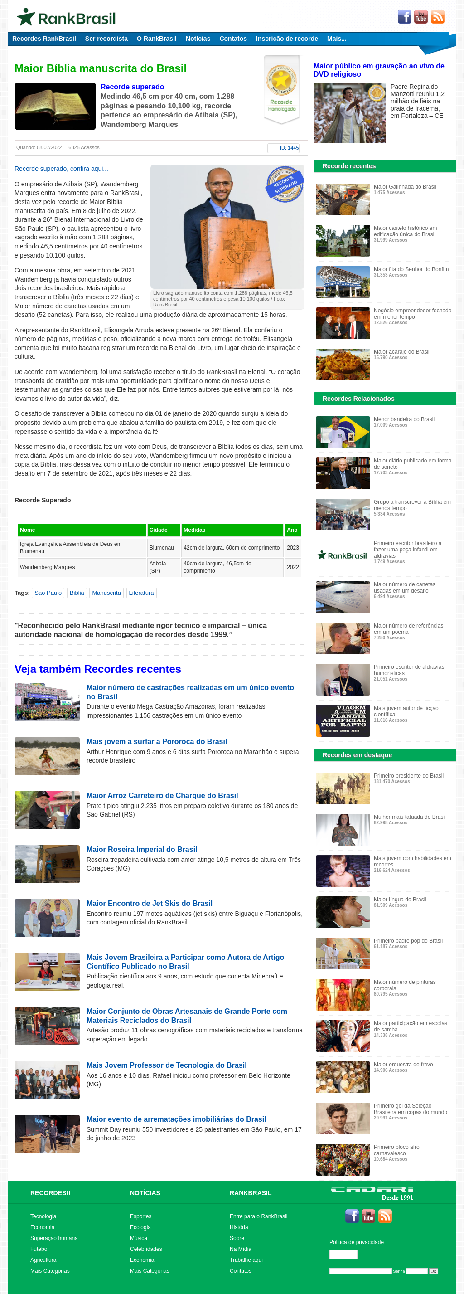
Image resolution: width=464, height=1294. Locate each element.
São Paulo (48, 592)
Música (138, 1238)
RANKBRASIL (251, 1193)
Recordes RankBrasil (44, 38)
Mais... (337, 38)
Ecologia (140, 1227)
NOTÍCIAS (145, 1193)
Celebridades (146, 1249)
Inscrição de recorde (287, 38)
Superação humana (54, 1238)
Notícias (198, 38)
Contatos (233, 38)
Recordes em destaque (357, 755)
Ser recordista (106, 38)
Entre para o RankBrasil (258, 1216)
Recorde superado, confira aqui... (61, 168)
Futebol (39, 1249)
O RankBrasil (157, 38)
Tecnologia (43, 1216)
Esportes (140, 1216)
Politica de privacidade (356, 1242)
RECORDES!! (50, 1193)
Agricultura (43, 1260)
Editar (347, 1254)
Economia (42, 1227)
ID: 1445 (289, 148)
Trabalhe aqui (246, 1260)
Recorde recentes (349, 166)
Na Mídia (240, 1249)
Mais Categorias (50, 1271)
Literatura (141, 592)
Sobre (237, 1238)
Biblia (77, 592)
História (239, 1227)
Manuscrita (106, 592)
